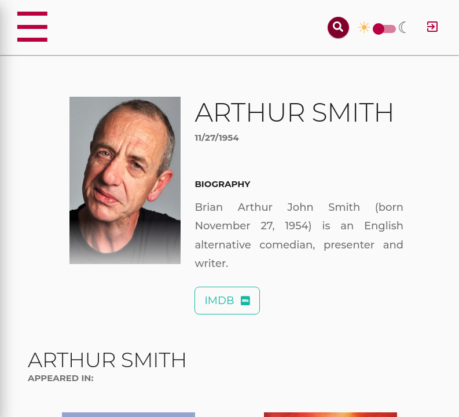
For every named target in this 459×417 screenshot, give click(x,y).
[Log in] (432, 27)
